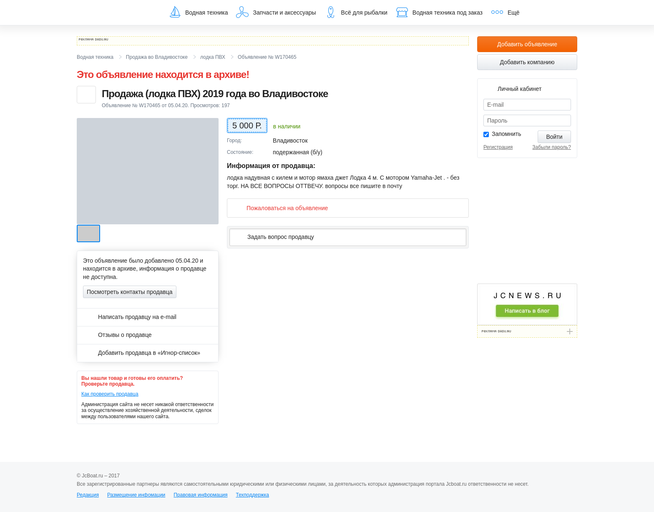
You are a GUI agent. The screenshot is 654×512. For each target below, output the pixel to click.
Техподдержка (252, 495)
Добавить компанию (527, 62)
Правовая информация (200, 495)
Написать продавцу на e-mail (129, 317)
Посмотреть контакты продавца (130, 292)
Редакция (88, 495)
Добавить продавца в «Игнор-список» (141, 353)
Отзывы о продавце (117, 335)
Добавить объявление (527, 44)
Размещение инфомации (136, 495)
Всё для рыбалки (355, 12)
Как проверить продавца (109, 394)
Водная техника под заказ (439, 12)
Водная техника (198, 12)
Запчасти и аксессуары (276, 12)
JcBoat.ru (116, 13)
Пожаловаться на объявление (280, 208)
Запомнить (506, 134)
